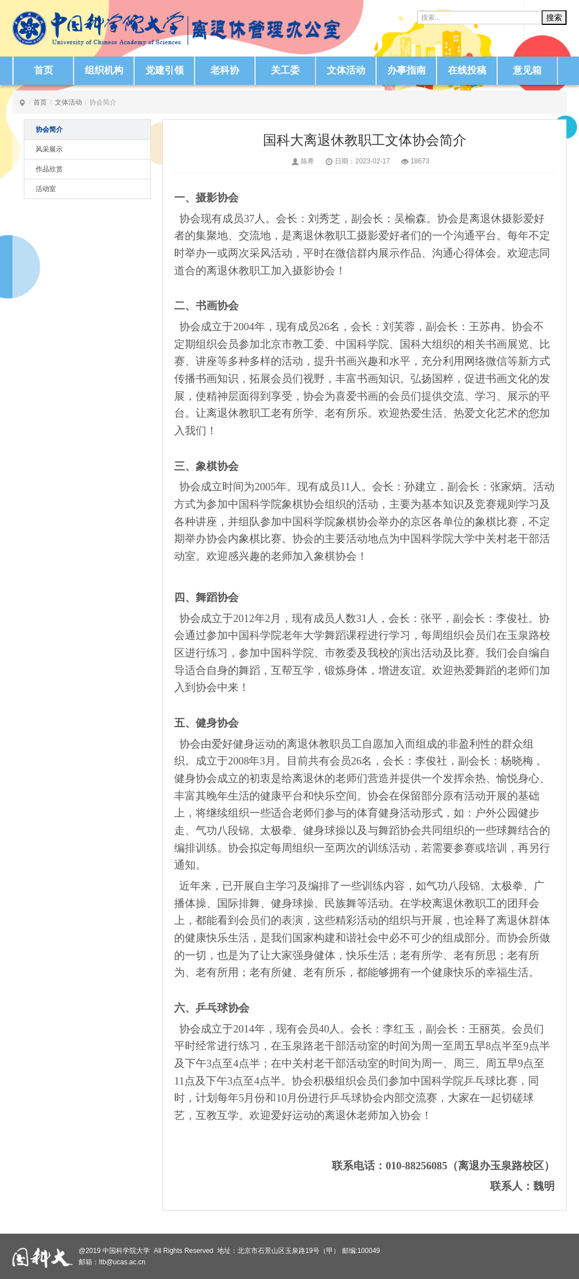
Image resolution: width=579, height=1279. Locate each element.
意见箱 (527, 70)
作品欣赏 (49, 169)
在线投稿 (467, 70)
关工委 (285, 70)
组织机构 (104, 70)
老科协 (224, 70)
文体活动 (346, 70)
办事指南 (406, 70)
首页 (43, 70)
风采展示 (49, 149)
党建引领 (164, 70)
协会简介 (49, 129)
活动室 (46, 189)
